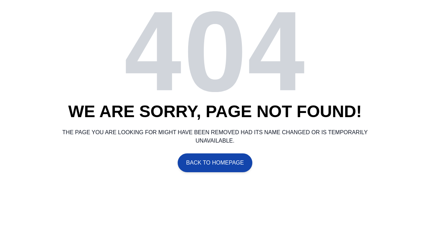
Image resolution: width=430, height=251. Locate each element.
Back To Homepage (215, 163)
